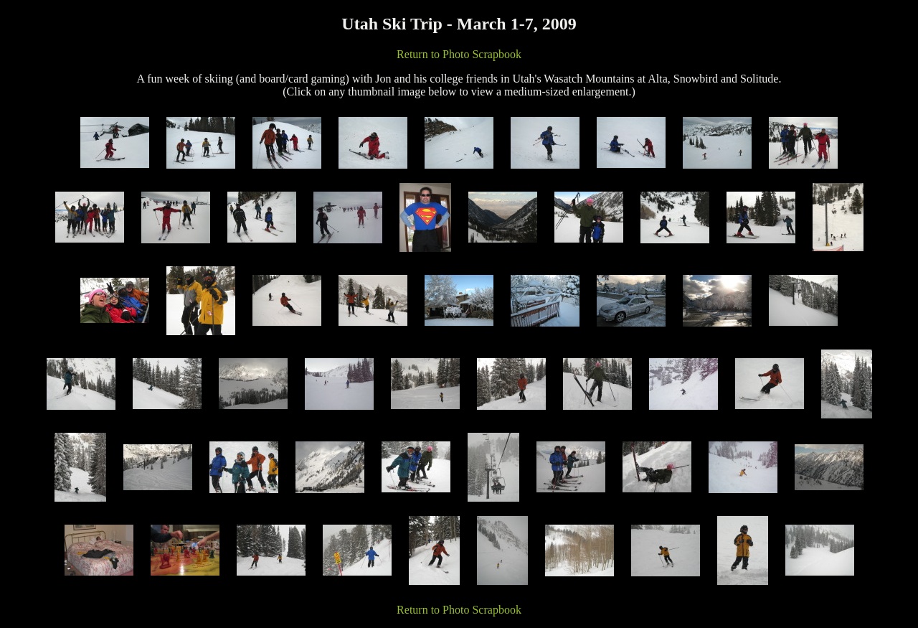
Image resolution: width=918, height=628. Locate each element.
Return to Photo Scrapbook (459, 54)
